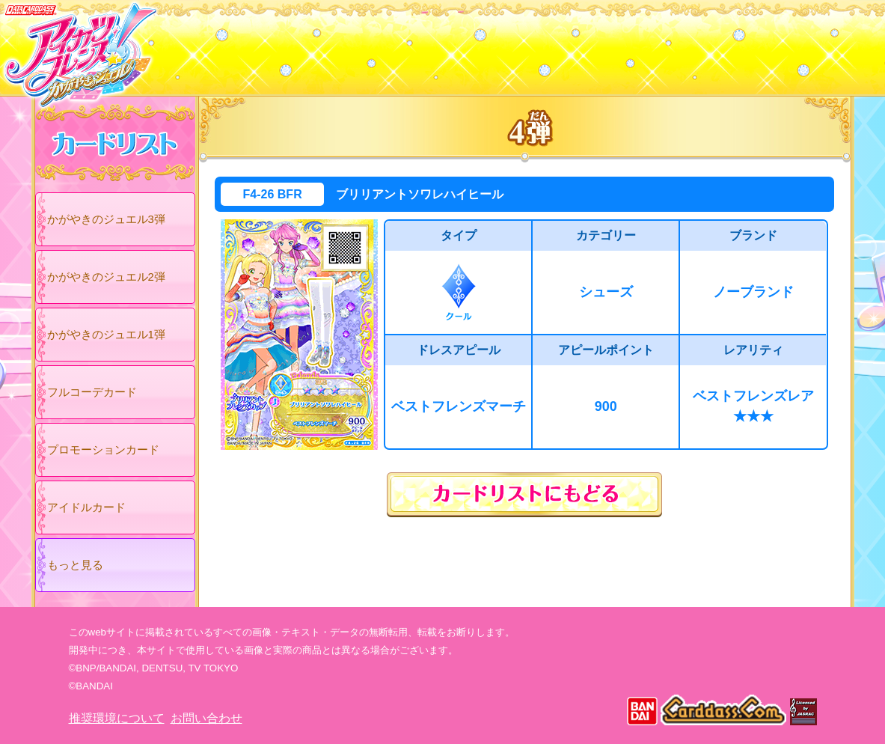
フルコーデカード (92, 391)
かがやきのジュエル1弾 (106, 334)
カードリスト (347, 44)
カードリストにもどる (524, 494)
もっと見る (75, 564)
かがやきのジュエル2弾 (106, 276)
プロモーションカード (103, 449)
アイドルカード (86, 507)
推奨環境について (117, 718)
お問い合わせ (206, 718)
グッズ (538, 44)
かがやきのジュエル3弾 (106, 219)
